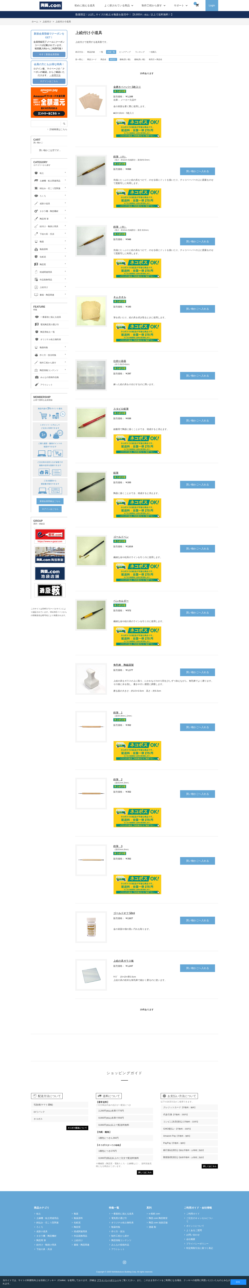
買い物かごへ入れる (197, 171)
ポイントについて (195, 1226)
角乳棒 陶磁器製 (123, 665)
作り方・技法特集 (44, 355)
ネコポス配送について (77, 1128)
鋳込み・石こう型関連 (46, 188)
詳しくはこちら (145, 1172)
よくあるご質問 (194, 1230)
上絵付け (40, 287)
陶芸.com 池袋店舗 (158, 1222)
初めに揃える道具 (84, 5)
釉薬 (38, 241)
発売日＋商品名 (155, 59)
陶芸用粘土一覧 (44, 332)
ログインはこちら (49, 81)
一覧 (101, 52)
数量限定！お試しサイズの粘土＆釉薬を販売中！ (103, 14)
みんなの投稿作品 (120, 1244)
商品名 (103, 59)
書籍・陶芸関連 (43, 295)
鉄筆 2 (117, 779)
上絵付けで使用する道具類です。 (92, 42)
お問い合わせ (193, 1234)
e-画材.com (154, 1213)
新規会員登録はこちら (50, 501)
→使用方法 (55, 75)
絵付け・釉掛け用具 (45, 226)
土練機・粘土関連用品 (46, 181)
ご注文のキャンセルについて (199, 1220)
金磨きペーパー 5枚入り (127, 87)
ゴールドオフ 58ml (124, 913)
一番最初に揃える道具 (47, 317)
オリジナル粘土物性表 (47, 339)
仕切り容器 (119, 361)
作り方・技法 (118, 1231)
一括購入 (153, 52)
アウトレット (43, 384)
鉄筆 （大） (120, 227)
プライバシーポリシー (197, 1243)
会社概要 (190, 1239)
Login (212, 5)
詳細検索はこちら (58, 129)
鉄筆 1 (117, 712)
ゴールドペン (121, 537)
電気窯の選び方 (119, 1218)
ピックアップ (125, 52)
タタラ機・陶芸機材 (45, 211)
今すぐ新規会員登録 (49, 54)
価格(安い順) (125, 59)
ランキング (140, 52)
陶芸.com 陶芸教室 (158, 1218)
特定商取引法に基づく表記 (199, 1248)
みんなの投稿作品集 (46, 377)
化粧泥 (39, 257)
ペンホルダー (121, 601)
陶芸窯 (39, 264)
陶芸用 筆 (41, 219)
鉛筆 (115, 472)
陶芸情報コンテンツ (45, 370)
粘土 (38, 173)
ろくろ (39, 196)
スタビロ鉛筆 (121, 408)
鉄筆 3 (117, 846)
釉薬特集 (40, 347)
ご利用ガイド (193, 1213)
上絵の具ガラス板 (123, 960)
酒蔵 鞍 (152, 1227)
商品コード (92, 59)
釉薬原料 (40, 249)
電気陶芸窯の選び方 (46, 324)
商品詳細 (91, 52)
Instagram (124, 1262)
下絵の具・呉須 (43, 234)
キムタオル (119, 297)
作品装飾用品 (42, 279)
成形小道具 (41, 203)
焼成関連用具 (42, 272)
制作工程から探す (44, 363)
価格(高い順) (139, 59)
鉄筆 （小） (120, 156)
